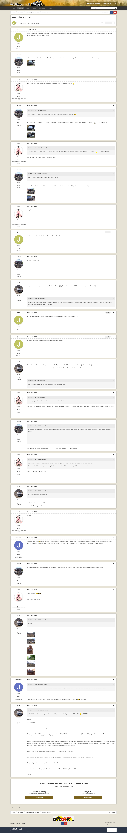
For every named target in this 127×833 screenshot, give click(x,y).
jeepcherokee (18, 537)
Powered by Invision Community (110, 824)
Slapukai (18, 823)
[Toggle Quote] (29, 110)
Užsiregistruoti (39, 797)
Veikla (13, 8)
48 (18, 46)
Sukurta (32, 29)
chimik (18, 80)
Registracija (106, 3)
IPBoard (23, 823)
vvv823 (18, 282)
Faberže (19, 54)
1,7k (18, 96)
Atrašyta (32, 54)
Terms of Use (30, 830)
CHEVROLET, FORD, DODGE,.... (33, 24)
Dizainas (12, 823)
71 (18, 299)
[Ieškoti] (98, 8)
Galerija (27, 8)
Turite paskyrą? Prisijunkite (94, 3)
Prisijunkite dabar (88, 797)
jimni (18, 22)
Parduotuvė (42, 8)
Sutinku (112, 830)
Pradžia (50, 8)
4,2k (18, 554)
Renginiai (34, 8)
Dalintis (100, 22)
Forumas (21, 8)
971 (18, 70)
